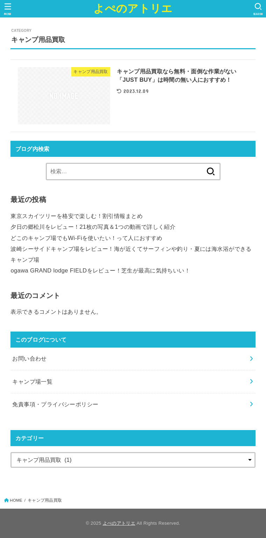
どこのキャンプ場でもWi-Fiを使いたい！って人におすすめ (86, 238)
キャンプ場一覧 (32, 381)
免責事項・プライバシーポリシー (55, 404)
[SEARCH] (258, 9)
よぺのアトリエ (132, 8)
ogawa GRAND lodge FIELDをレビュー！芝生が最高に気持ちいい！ (100, 270)
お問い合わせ (29, 358)
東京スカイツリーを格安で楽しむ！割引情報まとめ (76, 216)
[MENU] (8, 9)
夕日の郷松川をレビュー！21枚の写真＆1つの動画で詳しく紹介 (92, 227)
